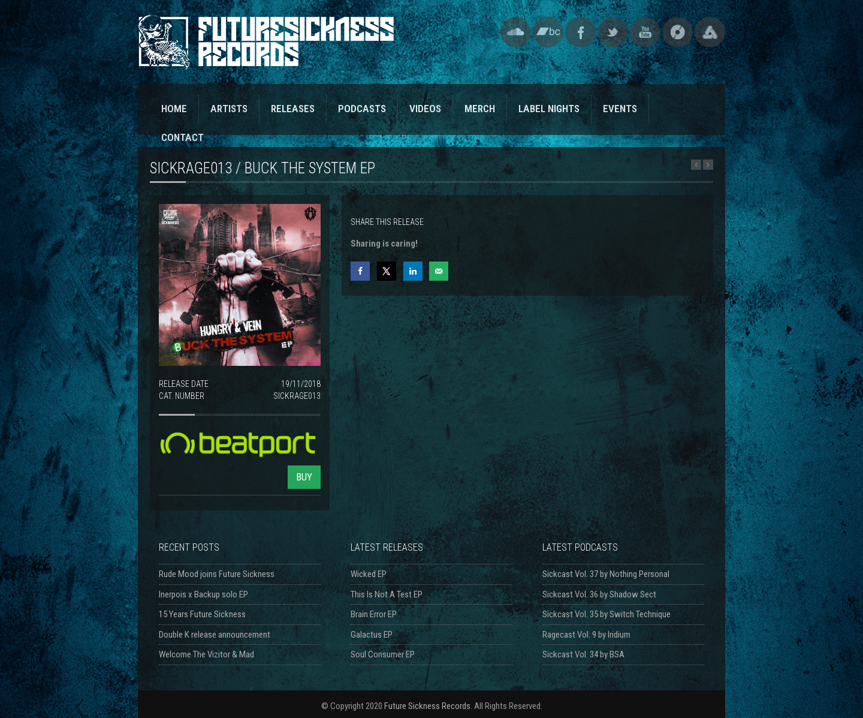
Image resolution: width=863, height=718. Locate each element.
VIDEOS (425, 109)
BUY (304, 477)
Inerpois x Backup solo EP (203, 594)
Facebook (580, 32)
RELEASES (293, 109)
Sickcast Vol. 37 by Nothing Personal (605, 574)
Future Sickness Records (427, 706)
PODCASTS (362, 109)
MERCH (479, 109)
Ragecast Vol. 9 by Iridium (586, 634)
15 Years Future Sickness (202, 614)
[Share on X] (386, 271)
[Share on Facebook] (360, 271)
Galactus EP (372, 634)
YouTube (645, 32)
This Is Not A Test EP (387, 594)
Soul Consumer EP (383, 654)
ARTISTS (229, 109)
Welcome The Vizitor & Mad (206, 654)
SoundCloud (515, 32)
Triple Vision (710, 32)
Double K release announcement (214, 634)
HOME (174, 109)
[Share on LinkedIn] (413, 271)
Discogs (677, 32)
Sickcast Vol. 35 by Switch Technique (606, 614)
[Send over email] (438, 271)
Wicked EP (369, 574)
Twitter (613, 32)
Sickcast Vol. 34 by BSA (583, 654)
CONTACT (182, 137)
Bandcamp (548, 32)
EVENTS (620, 109)
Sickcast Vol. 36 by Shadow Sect (599, 594)
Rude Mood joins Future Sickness (216, 574)
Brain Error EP (374, 614)
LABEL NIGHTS (549, 109)
